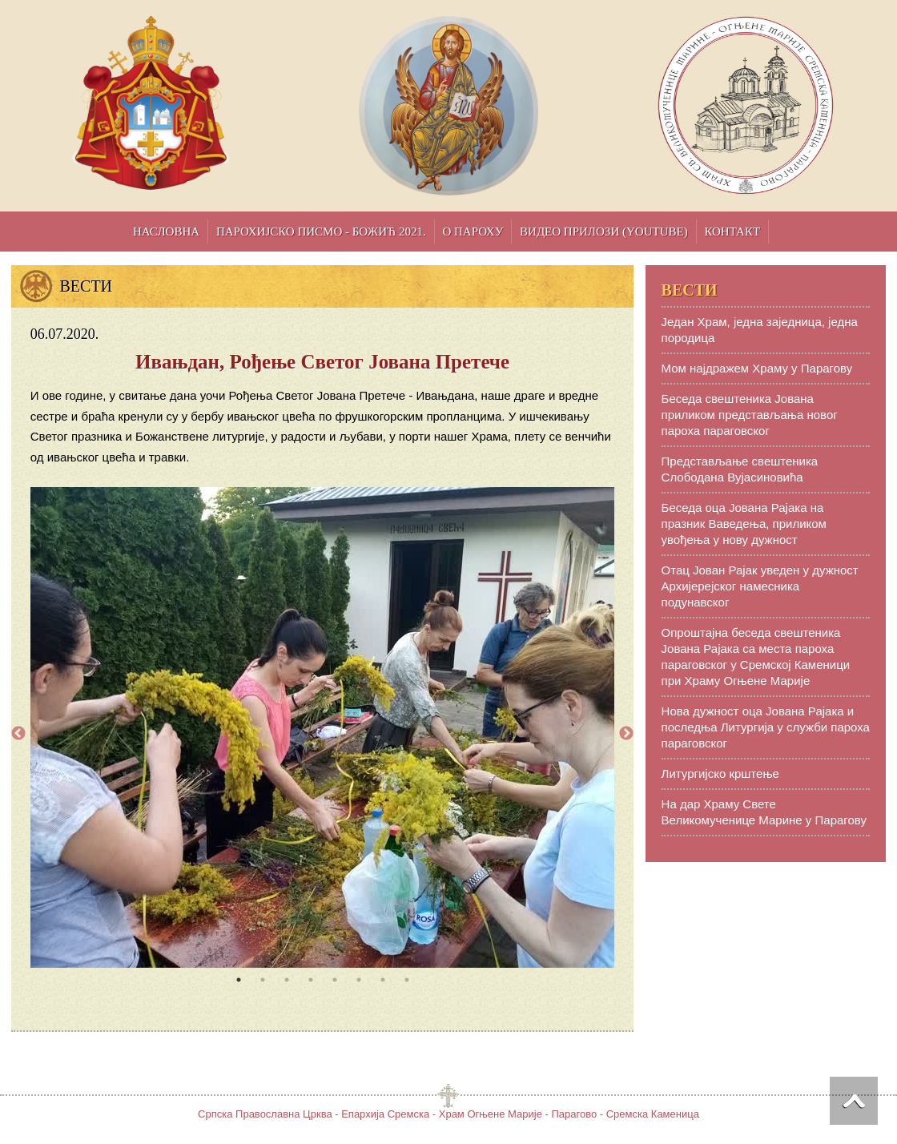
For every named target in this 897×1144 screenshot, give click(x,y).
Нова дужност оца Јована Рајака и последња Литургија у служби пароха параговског (766, 727)
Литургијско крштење (720, 773)
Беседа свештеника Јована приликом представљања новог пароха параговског (750, 414)
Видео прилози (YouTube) (604, 231)
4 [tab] (311, 980)
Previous (18, 734)
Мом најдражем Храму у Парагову (757, 368)
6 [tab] (359, 980)
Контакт (732, 231)
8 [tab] (407, 980)
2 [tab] (263, 980)
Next (626, 734)
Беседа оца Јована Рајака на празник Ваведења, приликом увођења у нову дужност (744, 523)
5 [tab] (335, 980)
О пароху (472, 231)
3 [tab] (287, 980)
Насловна (166, 231)
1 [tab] (239, 980)
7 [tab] (383, 980)
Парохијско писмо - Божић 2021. (321, 231)
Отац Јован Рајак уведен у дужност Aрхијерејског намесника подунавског (760, 586)
